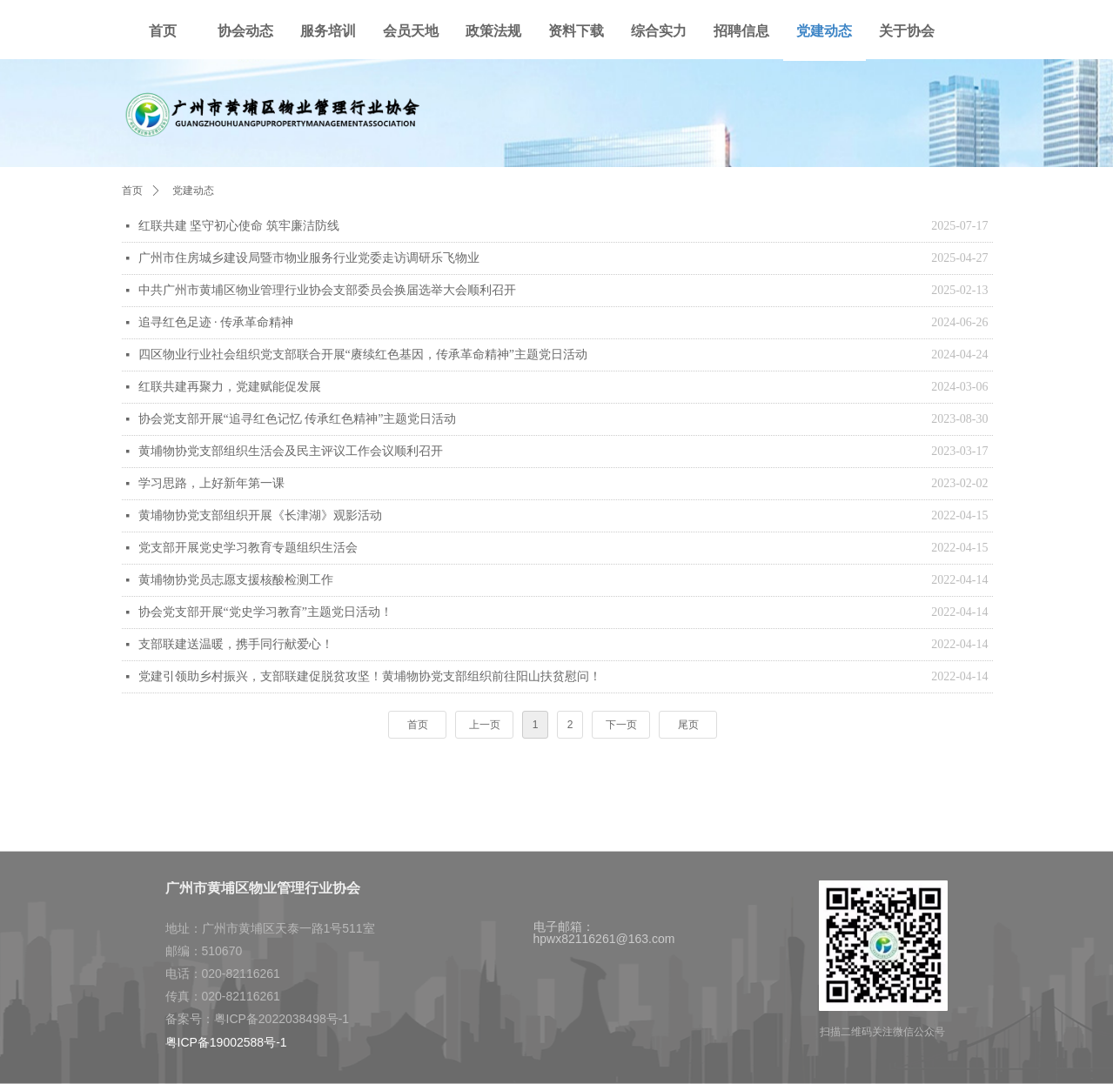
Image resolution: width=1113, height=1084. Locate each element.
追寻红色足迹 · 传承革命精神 (216, 322)
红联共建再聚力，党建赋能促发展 (229, 386)
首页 (417, 725)
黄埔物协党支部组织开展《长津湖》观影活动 (260, 515)
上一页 (484, 725)
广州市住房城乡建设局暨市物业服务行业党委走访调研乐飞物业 (308, 257)
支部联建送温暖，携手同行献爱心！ (235, 644)
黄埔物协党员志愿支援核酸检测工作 (235, 579)
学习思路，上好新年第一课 (211, 483)
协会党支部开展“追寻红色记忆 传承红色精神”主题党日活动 (297, 418)
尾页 (688, 725)
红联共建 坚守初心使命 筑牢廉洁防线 (238, 225)
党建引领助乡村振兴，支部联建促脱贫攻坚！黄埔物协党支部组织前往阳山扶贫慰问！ (369, 676)
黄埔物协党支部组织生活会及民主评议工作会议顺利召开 (290, 451)
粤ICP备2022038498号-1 (282, 1019)
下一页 (621, 725)
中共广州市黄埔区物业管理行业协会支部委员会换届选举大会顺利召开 (327, 290)
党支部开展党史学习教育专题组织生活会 (248, 547)
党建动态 (193, 190)
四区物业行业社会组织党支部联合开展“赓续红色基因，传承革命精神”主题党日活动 (362, 354)
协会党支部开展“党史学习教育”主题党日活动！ (265, 612)
